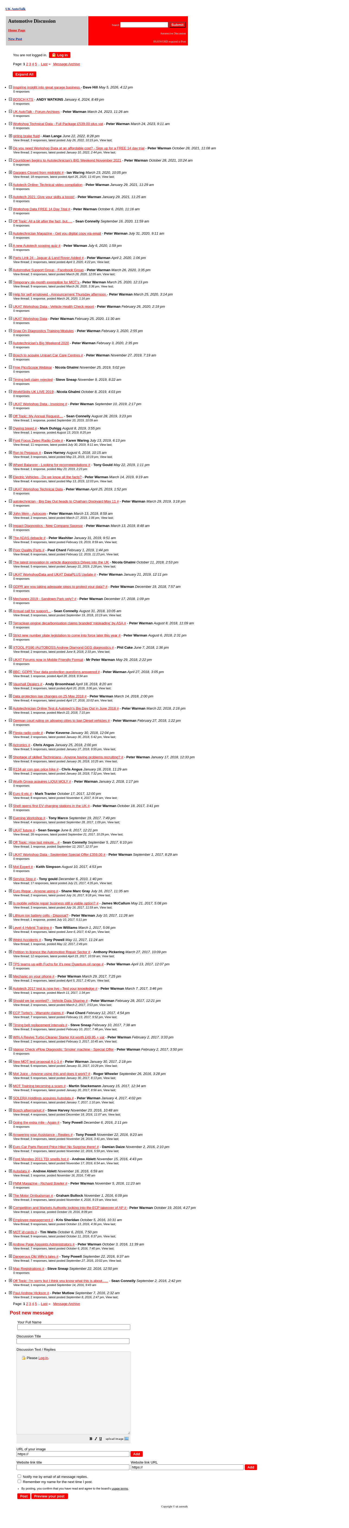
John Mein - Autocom (29, 513)
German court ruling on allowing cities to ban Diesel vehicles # (61, 721)
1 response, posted (60, 298)
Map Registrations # (28, 1269)
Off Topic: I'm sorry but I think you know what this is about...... (60, 1281)
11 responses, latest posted (64, 444)
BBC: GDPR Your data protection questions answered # (56, 672)
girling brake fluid (26, 136)
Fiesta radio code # (28, 733)
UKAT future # (24, 830)
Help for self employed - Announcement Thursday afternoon (60, 294)
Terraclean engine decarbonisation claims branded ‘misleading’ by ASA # (69, 623)
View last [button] (106, 140)
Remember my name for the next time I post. (55, 1498)
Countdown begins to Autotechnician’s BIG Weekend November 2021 (67, 160)
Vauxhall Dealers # (27, 684)
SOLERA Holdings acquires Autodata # (43, 1098)
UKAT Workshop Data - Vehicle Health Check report (53, 306)
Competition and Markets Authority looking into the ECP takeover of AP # (70, 1208)
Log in (60, 55)
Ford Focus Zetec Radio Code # (38, 440)
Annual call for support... (32, 611)
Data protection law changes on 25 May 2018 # (50, 696)
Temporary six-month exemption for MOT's (46, 282)
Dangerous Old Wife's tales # (35, 1256)
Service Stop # (24, 879)
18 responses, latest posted (65, 176)
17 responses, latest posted (64, 883)
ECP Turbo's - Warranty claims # (38, 1013)
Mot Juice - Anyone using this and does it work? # (51, 1074)
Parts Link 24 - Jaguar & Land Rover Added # (48, 258)
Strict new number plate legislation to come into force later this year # (66, 635)
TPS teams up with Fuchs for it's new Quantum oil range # (58, 964)
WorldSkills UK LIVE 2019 (33, 392)
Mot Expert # (23, 867)
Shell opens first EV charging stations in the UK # (51, 806)
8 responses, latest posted (67, 761)
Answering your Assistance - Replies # (43, 1135)
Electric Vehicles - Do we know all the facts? (47, 477)
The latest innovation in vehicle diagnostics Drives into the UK (61, 562)
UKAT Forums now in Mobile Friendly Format (48, 660)
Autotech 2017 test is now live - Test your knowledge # (55, 988)
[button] (104, 1455)
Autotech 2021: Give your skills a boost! (43, 197)
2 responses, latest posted (66, 152)
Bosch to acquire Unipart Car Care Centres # (48, 355)
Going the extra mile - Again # (36, 1122)
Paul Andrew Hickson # (31, 1293)
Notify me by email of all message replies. (53, 1493)
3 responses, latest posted (64, 140)
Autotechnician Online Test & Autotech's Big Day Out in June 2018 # (66, 708)
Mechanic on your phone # (33, 976)
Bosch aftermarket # (28, 1110)
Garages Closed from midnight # (38, 172)
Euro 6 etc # (22, 794)
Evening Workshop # (29, 818)
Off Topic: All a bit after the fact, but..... (42, 221)
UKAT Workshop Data (30, 319)
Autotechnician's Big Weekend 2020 (41, 343)
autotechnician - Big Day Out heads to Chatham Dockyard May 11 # (66, 501)
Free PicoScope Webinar (32, 367)
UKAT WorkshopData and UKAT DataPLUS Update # (54, 574)
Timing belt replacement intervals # (40, 1025)
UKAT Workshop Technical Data (38, 489)
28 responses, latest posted (70, 834)
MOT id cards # (25, 1232)
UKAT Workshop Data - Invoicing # (40, 404)
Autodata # (21, 1171)
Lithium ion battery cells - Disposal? (40, 915)
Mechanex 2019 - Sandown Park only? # (44, 599)
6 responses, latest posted (68, 554)
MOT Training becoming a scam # (39, 1086)
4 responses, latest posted (64, 481)
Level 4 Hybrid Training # (32, 928)
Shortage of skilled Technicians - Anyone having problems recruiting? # (68, 757)
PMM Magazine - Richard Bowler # (40, 1183)
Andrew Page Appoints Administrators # (43, 1244)
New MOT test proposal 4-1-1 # (37, 1062)
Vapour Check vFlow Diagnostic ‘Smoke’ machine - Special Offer (63, 1049)
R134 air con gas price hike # (35, 769)
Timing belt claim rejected (33, 380)
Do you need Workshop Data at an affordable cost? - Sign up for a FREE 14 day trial (79, 148)
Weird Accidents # (27, 940)
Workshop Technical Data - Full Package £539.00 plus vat (58, 124)
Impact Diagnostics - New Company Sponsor (48, 526)
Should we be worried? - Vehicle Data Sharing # (50, 1001)
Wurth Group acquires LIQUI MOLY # (42, 781)
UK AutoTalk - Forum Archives (36, 112)
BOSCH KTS (23, 99)
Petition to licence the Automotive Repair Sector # (51, 952)
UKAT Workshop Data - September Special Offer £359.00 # (59, 854)
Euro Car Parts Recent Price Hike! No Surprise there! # (56, 1147)
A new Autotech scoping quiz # (36, 246)
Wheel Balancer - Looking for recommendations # (51, 465)
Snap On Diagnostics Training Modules (43, 331)
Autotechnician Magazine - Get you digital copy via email (57, 233)
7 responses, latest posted (67, 1017)
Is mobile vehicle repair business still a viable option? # (56, 903)
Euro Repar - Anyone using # (35, 891)
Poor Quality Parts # (28, 550)
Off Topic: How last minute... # (36, 842)
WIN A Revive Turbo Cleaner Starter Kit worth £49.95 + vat (59, 1037)
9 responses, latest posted (65, 286)
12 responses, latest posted (65, 956)
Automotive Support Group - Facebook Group (48, 270)
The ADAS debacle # (29, 538)
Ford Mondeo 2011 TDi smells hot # (41, 1159)
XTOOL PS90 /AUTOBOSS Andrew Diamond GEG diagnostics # (63, 647)
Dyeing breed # (25, 428)
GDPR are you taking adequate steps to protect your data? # (60, 587)
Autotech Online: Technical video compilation (48, 185)
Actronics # (21, 745)
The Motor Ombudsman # (33, 1195)
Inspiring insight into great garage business (47, 87)
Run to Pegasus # (27, 453)
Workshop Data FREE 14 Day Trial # (41, 209)
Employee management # (33, 1220)
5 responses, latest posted (66, 566)
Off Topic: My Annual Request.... (38, 416)
